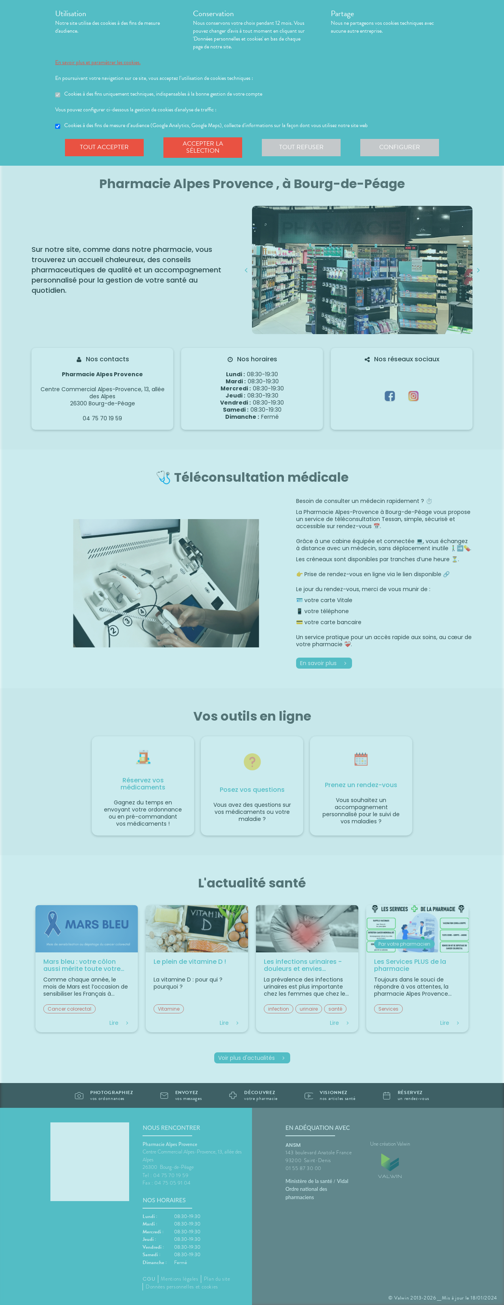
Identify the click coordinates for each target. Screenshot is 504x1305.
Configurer (399, 147)
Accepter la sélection (203, 147)
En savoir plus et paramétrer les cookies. (98, 63)
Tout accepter (104, 147)
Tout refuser (301, 147)
